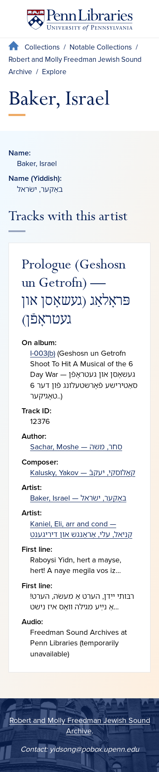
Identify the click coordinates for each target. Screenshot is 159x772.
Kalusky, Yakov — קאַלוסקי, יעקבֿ (82, 472)
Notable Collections (101, 47)
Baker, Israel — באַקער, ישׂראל (78, 498)
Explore (54, 71)
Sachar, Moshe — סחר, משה (76, 446)
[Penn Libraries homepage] (80, 21)
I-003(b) (42, 353)
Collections (42, 47)
